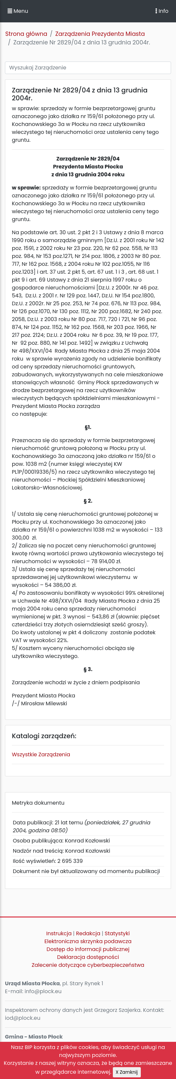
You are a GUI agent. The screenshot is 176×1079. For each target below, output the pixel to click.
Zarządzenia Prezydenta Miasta (100, 34)
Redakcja (88, 933)
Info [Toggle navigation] (161, 11)
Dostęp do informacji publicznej (88, 949)
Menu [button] (18, 11)
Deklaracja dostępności (88, 957)
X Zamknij (127, 1072)
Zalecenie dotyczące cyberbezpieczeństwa (88, 965)
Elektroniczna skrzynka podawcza (88, 941)
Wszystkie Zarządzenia (41, 754)
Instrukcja (59, 933)
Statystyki (117, 933)
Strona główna (26, 34)
